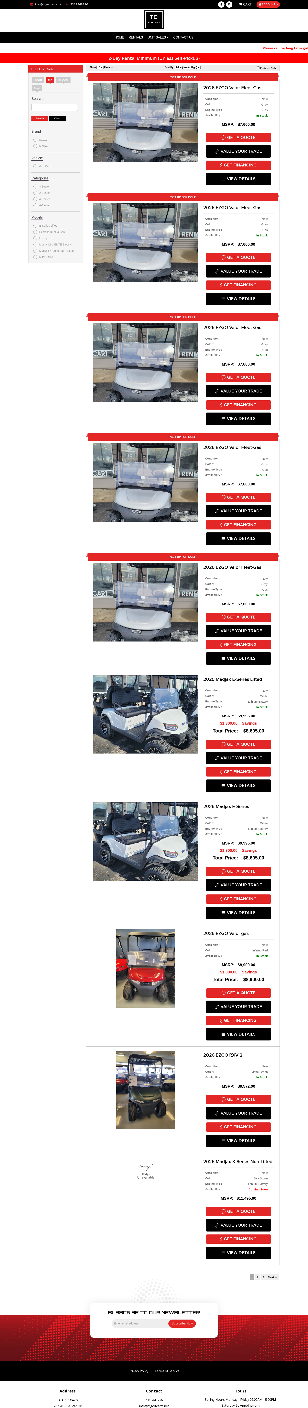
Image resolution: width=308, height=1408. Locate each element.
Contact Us (183, 37)
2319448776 (154, 1359)
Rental (37, 88)
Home (119, 37)
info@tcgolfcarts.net (154, 1365)
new (50, 80)
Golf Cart (41, 166)
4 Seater (41, 186)
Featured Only (266, 68)
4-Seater (41, 199)
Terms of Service (167, 1330)
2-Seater (41, 193)
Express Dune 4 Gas (49, 232)
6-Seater (41, 205)
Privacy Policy (138, 1330)
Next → (273, 1236)
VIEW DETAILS (239, 175)
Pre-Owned (63, 80)
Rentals (136, 37)
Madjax (40, 146)
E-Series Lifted (45, 226)
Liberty (40, 238)
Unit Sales (158, 37)
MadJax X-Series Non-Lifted (53, 251)
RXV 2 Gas (43, 257)
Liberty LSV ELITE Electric (52, 244)
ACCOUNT (268, 4)
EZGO (40, 140)
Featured (38, 80)
